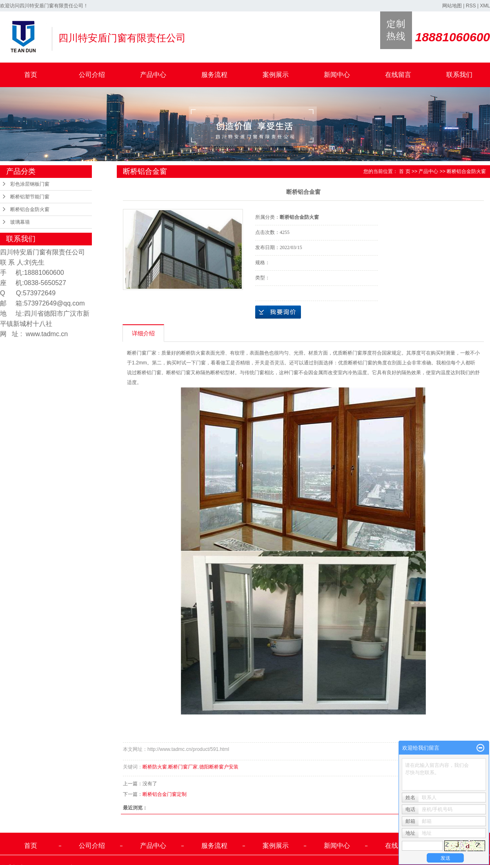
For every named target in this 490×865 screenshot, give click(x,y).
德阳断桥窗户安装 (218, 767)
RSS (471, 6)
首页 (30, 74)
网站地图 (452, 6)
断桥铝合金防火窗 (29, 209)
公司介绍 (92, 74)
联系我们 (459, 74)
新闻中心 (337, 74)
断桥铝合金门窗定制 (165, 794)
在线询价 (278, 312)
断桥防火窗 (155, 767)
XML (485, 6)
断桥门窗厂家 (183, 767)
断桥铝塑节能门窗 (29, 197)
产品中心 (153, 74)
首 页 (404, 171)
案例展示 (276, 74)
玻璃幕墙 (20, 222)
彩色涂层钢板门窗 (29, 184)
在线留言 (398, 74)
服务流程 (214, 74)
